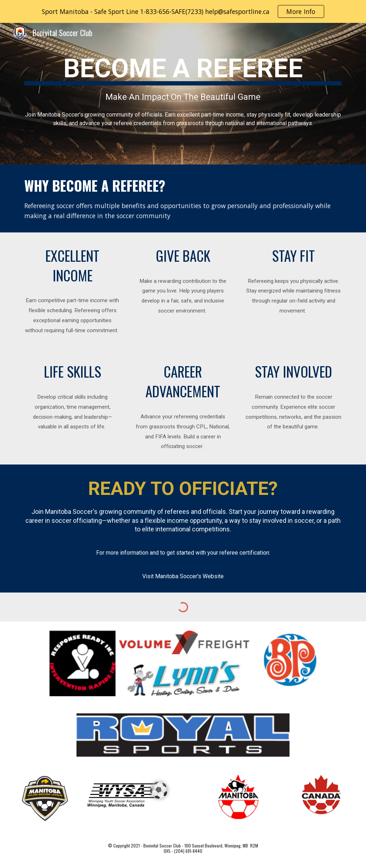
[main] (183, 93)
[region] (183, 11)
